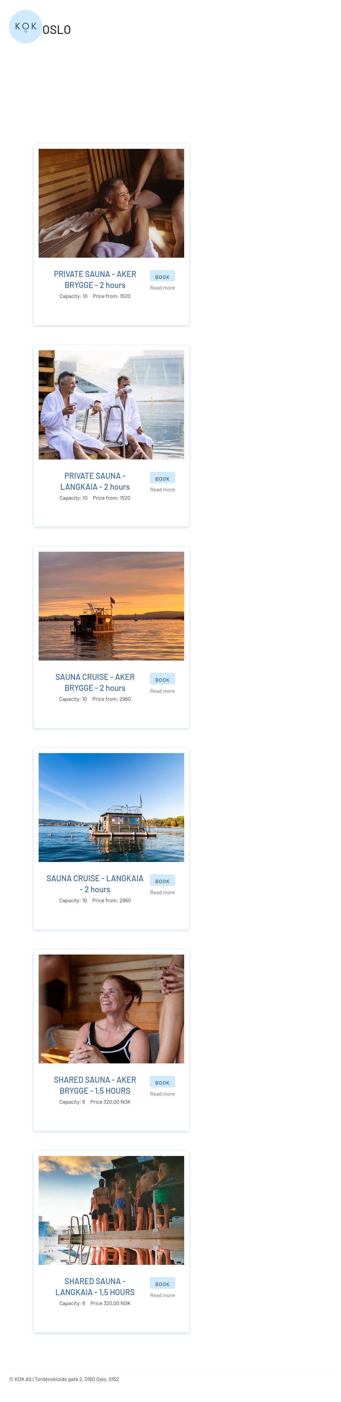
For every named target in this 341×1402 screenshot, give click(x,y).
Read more (162, 287)
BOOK (162, 277)
